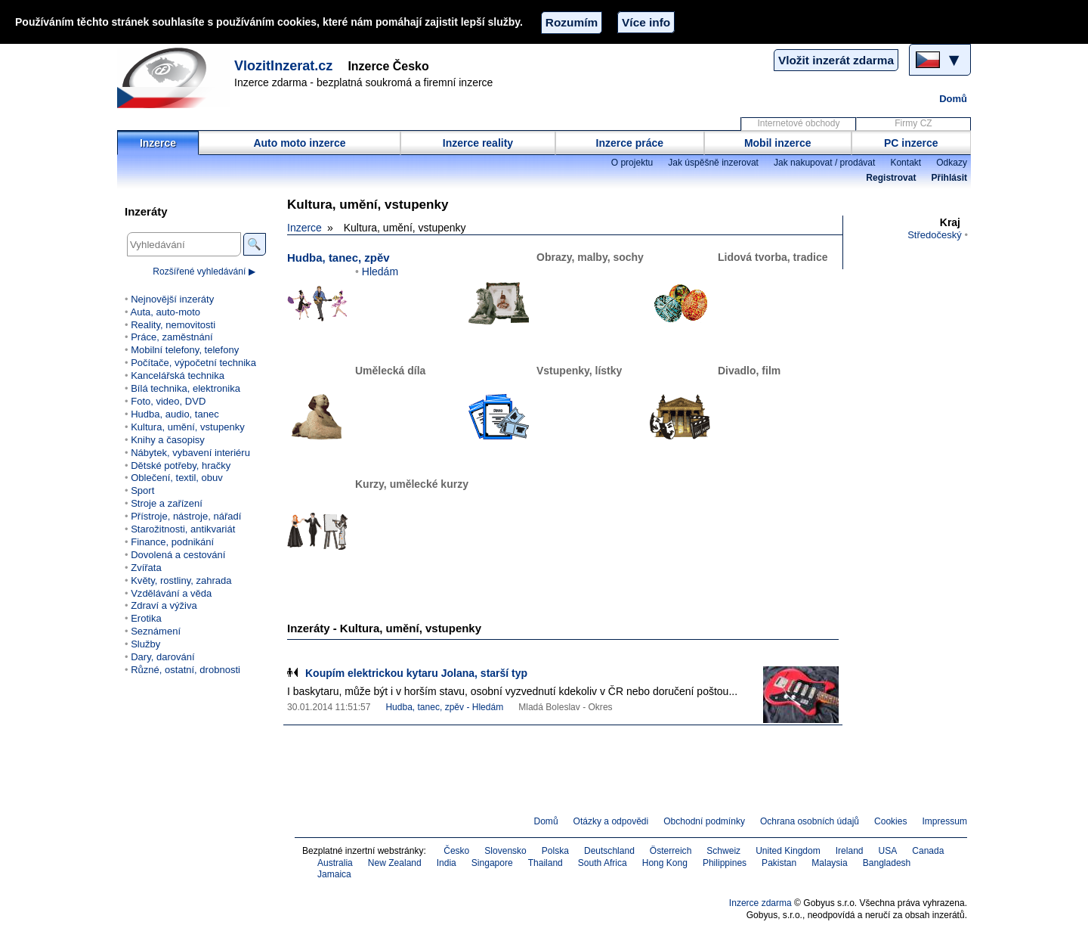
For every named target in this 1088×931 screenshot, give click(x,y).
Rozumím (572, 22)
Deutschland (609, 851)
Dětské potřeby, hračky (180, 465)
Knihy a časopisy (168, 439)
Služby (145, 644)
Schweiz (723, 851)
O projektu (632, 162)
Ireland (850, 851)
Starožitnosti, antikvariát (183, 529)
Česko (456, 851)
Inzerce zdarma (760, 903)
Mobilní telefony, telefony (185, 349)
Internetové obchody (798, 123)
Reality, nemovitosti (173, 325)
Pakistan (779, 863)
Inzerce (158, 143)
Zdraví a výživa (164, 605)
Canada (928, 851)
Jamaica (334, 874)
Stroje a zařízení (166, 503)
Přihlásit (949, 177)
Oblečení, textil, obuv (177, 477)
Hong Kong (665, 863)
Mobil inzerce (777, 143)
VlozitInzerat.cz (283, 65)
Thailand (545, 863)
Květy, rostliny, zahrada (181, 580)
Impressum (945, 821)
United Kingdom (788, 851)
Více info (646, 22)
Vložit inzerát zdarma (836, 60)
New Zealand (395, 863)
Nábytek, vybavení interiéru (190, 452)
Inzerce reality (478, 143)
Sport (142, 490)
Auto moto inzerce (299, 143)
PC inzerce (911, 143)
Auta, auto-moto (165, 312)
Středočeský (934, 235)
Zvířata (146, 567)
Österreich (671, 851)
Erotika (146, 618)
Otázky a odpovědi (611, 821)
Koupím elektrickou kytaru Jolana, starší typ (416, 673)
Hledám (380, 271)
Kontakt (905, 162)
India (446, 863)
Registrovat (891, 177)
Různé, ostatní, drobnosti (185, 669)
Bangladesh (887, 863)
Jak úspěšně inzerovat (713, 162)
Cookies (890, 821)
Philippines (724, 863)
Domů (953, 98)
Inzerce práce (630, 143)
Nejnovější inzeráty (172, 299)
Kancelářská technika (177, 375)
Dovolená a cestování (178, 554)
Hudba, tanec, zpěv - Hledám (444, 707)
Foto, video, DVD (168, 401)
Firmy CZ (913, 123)
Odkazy (951, 162)
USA (888, 851)
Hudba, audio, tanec (175, 414)
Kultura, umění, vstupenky (187, 427)
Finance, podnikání (172, 542)
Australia (335, 863)
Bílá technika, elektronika (185, 388)
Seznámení (156, 631)
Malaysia (829, 863)
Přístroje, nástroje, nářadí (186, 516)
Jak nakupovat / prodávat (824, 162)
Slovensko (505, 851)
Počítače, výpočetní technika (193, 362)
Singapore (492, 863)
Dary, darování (162, 657)
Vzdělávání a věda (171, 593)
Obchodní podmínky (704, 821)
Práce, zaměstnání (172, 337)
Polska (555, 851)
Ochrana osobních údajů (809, 821)
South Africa (602, 863)
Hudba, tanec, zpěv (338, 257)
